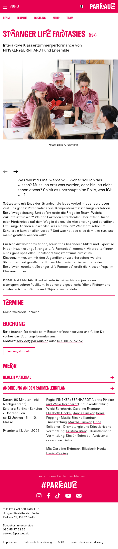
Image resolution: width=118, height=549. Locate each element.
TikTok (57, 495)
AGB (61, 542)
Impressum (10, 542)
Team (6, 18)
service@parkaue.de (32, 341)
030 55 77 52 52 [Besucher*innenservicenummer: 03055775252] (14, 529)
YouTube (68, 495)
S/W (82, 6)
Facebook (48, 495)
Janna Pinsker (83, 413)
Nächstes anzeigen (15, 171)
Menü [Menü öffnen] (14, 7)
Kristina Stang (77, 431)
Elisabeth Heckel (59, 413)
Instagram (38, 495)
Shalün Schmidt (78, 436)
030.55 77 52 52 (70, 341)
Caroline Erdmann (87, 409)
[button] (59, 377)
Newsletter (79, 495)
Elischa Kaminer (84, 418)
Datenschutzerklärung (37, 542)
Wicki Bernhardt (59, 409)
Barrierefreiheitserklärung (86, 542)
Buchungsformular (19, 351)
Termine (22, 18)
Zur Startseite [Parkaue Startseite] (102, 6)
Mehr (56, 18)
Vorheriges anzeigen (5, 171)
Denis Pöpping (57, 453)
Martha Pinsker (79, 422)
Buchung (40, 18)
